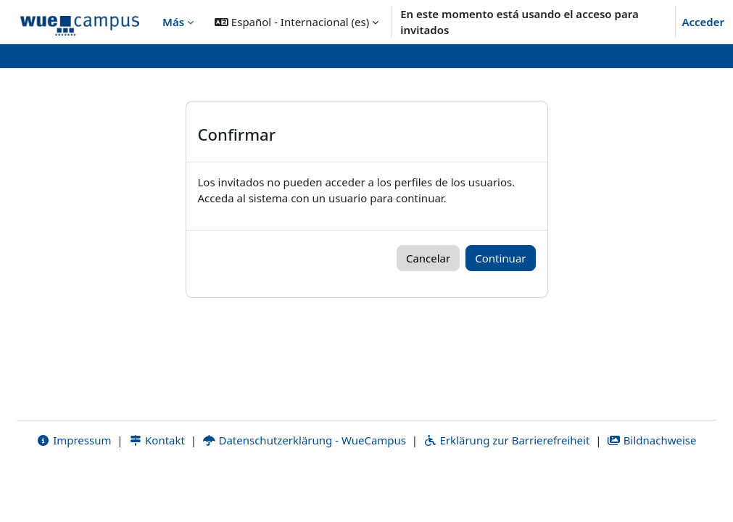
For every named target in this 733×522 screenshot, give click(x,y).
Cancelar (428, 258)
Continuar (500, 258)
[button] (296, 22)
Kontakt (156, 491)
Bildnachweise (651, 491)
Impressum (73, 491)
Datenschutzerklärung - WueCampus (304, 491)
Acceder (703, 21)
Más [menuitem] (173, 21)
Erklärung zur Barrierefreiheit (506, 491)
